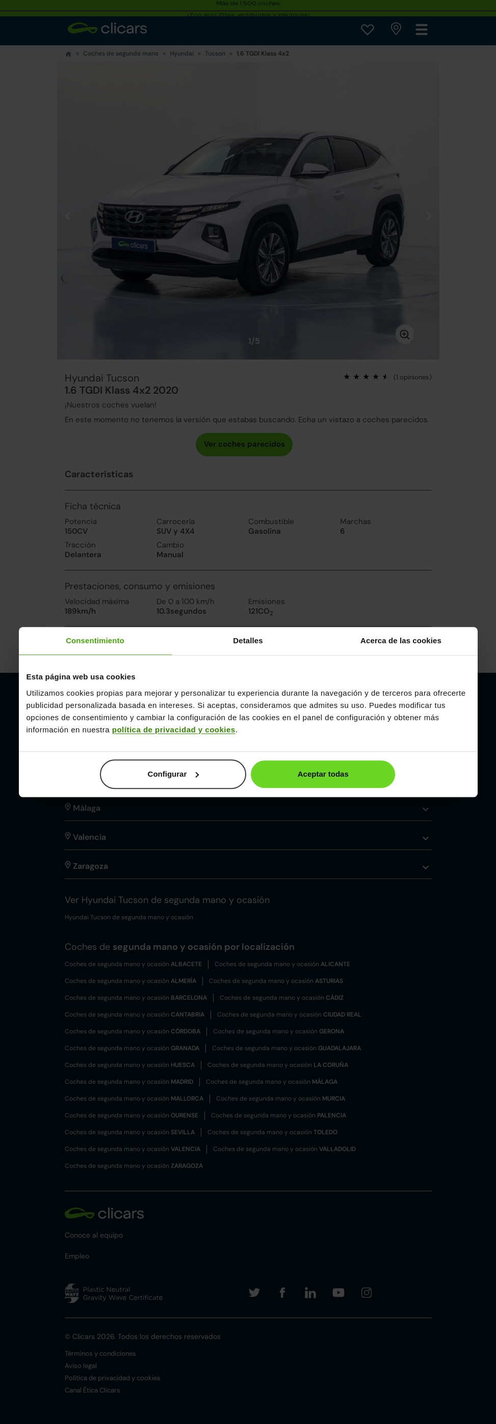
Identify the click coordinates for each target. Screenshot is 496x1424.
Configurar (173, 774)
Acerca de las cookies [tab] (400, 640)
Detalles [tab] (248, 640)
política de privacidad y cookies (174, 729)
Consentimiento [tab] (95, 640)
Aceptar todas (323, 774)
